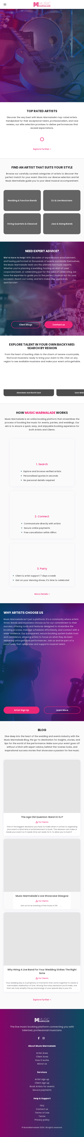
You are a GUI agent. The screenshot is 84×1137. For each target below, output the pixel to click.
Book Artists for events (42, 1086)
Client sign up (42, 1082)
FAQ (42, 1105)
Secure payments (42, 1090)
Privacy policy (42, 1119)
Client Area (42, 1056)
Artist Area (42, 1053)
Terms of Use (42, 1112)
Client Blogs (25, 324)
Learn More (62, 710)
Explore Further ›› (42, 149)
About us (42, 1063)
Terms (42, 1116)
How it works (42, 1060)
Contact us (59, 324)
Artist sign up (42, 1079)
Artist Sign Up (21, 710)
